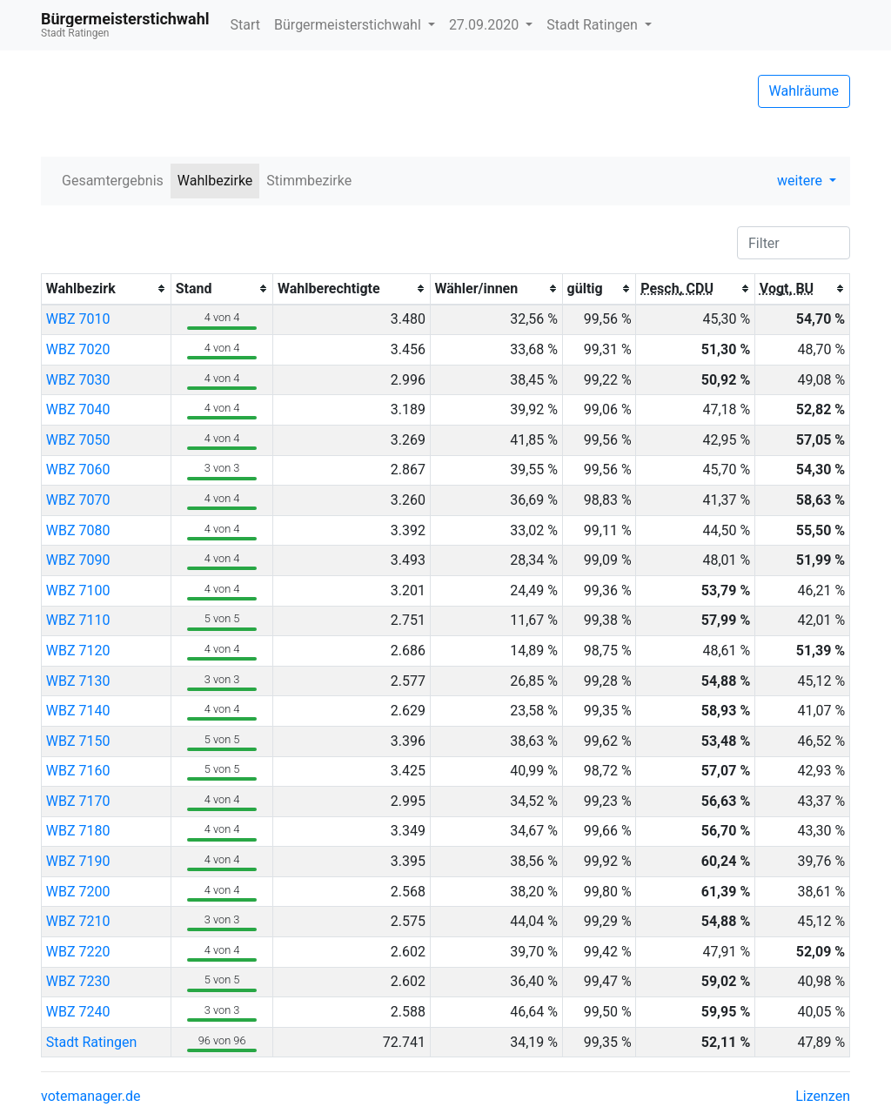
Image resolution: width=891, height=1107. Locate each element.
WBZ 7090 (78, 560)
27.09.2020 (485, 25)
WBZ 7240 (78, 1011)
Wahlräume (804, 91)
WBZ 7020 (78, 349)
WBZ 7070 (78, 500)
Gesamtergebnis (113, 180)
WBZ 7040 (78, 409)
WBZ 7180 (78, 830)
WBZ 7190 (78, 861)
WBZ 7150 (78, 741)
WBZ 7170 (78, 801)
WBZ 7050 (78, 440)
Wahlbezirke (215, 180)
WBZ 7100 (78, 590)
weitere (801, 180)
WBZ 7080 (78, 530)
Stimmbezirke (309, 180)
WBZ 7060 (78, 469)
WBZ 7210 (78, 921)
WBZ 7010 (78, 319)
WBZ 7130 (78, 681)
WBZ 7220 (78, 951)
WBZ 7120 (78, 650)
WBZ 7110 (78, 620)
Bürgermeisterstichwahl (349, 25)
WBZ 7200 (78, 891)
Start (245, 25)
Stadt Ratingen (593, 25)
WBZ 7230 (78, 981)
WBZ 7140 (78, 710)
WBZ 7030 (78, 380)
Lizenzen (822, 1096)
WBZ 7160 (78, 770)
